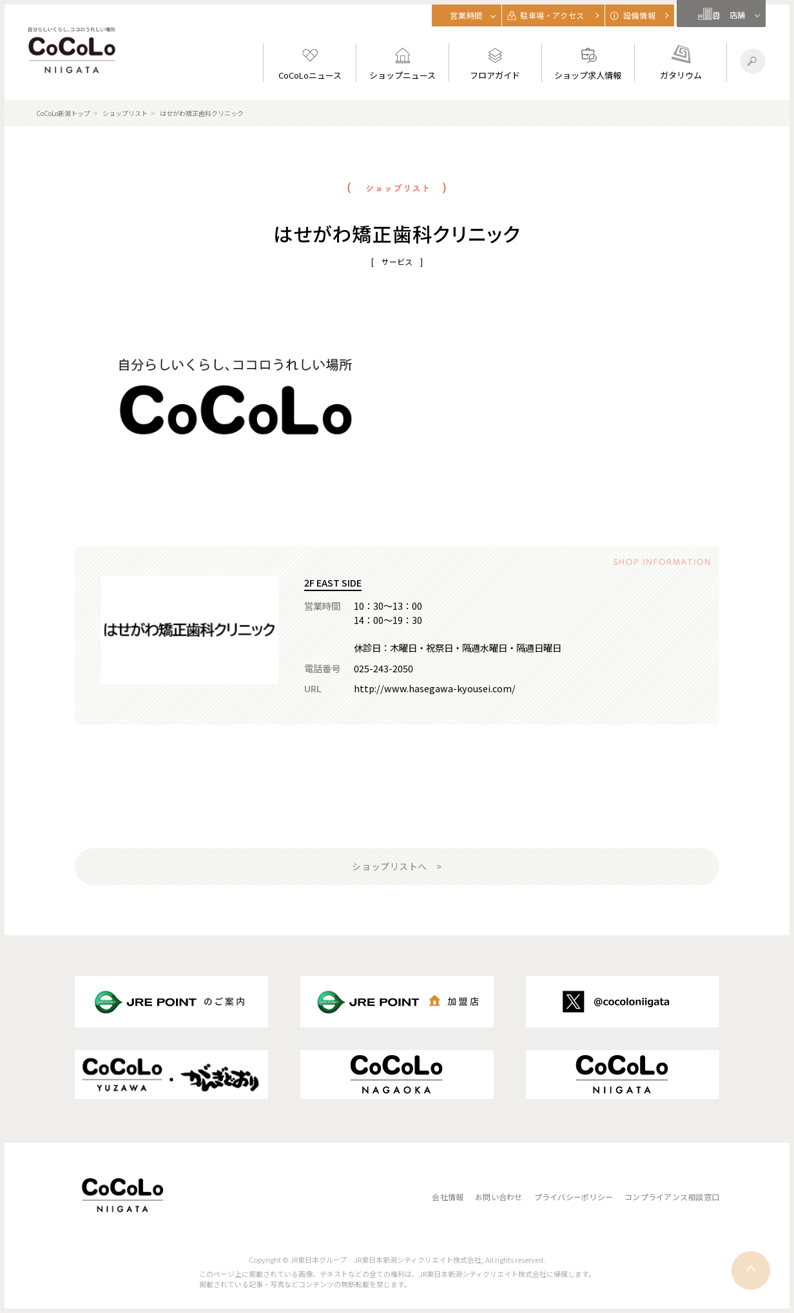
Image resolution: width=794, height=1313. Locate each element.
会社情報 (447, 1196)
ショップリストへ (389, 866)
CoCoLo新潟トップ (63, 113)
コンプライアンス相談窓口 (672, 1196)
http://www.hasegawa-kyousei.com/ (435, 688)
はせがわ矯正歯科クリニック (202, 113)
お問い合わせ (498, 1196)
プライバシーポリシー (573, 1196)
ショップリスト (125, 113)
